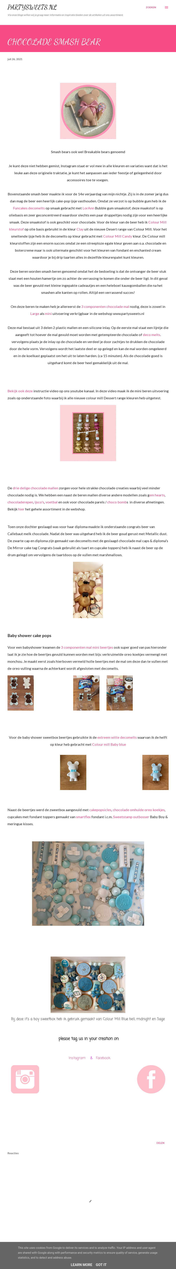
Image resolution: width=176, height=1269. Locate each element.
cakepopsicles (100, 810)
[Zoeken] (151, 7)
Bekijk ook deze (20, 391)
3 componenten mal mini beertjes (87, 647)
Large (34, 313)
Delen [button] (160, 1142)
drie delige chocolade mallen (35, 488)
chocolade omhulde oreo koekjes (139, 810)
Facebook (103, 1058)
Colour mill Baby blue (109, 744)
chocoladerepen (20, 502)
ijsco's (39, 502)
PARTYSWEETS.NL (32, 7)
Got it (101, 1265)
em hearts (157, 495)
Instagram (77, 1058)
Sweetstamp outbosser (131, 817)
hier (21, 509)
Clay (80, 229)
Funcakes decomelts (29, 208)
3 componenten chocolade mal (105, 306)
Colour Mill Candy (117, 236)
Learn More (81, 1265)
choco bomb (117, 502)
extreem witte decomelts (117, 737)
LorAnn (88, 208)
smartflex (83, 817)
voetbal (52, 502)
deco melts (151, 335)
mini (48, 313)
